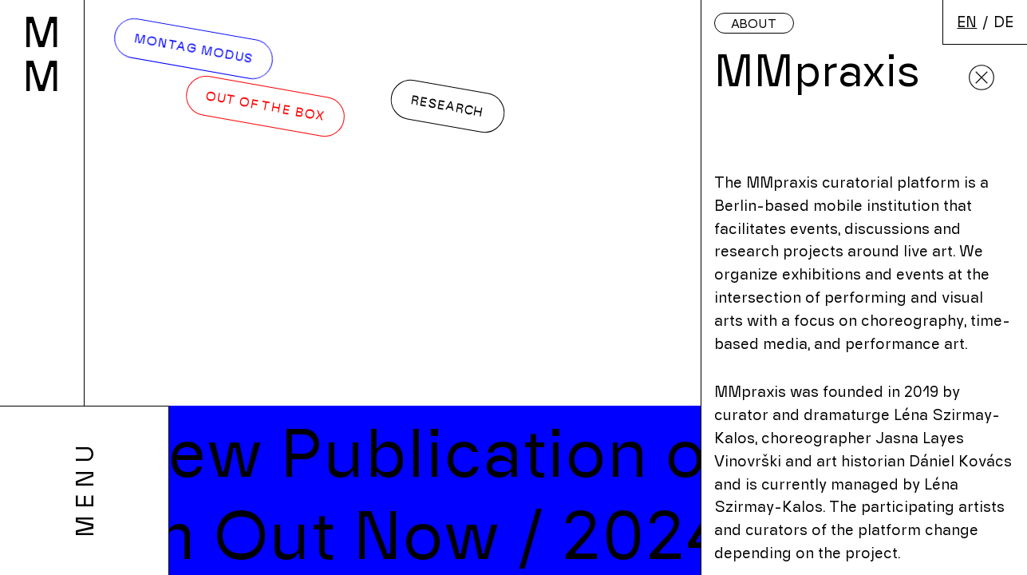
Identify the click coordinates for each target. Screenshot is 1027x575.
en (967, 21)
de (1003, 21)
